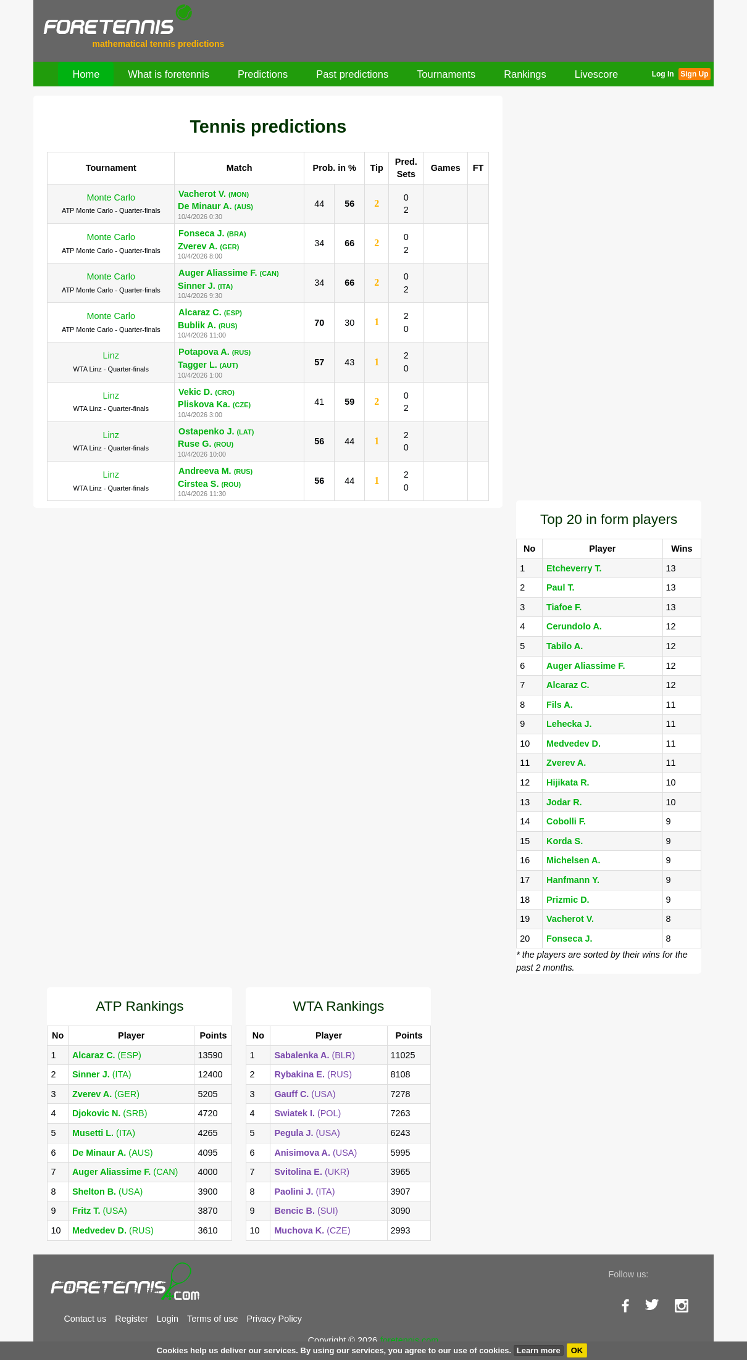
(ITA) (101, 1074)
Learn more (539, 1350)
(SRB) (110, 1113)
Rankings (525, 74)
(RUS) (113, 1230)
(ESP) (106, 1055)
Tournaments (446, 74)
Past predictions (352, 74)
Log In (663, 74)
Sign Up (694, 74)
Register (131, 1319)
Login (167, 1319)
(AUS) (112, 1153)
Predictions (263, 74)
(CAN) (125, 1172)
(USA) (107, 1191)
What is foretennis (168, 74)
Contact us (85, 1319)
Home (85, 74)
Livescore (596, 74)
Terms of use (212, 1319)
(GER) (106, 1094)
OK (577, 1350)
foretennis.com (409, 1340)
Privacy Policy (274, 1319)
